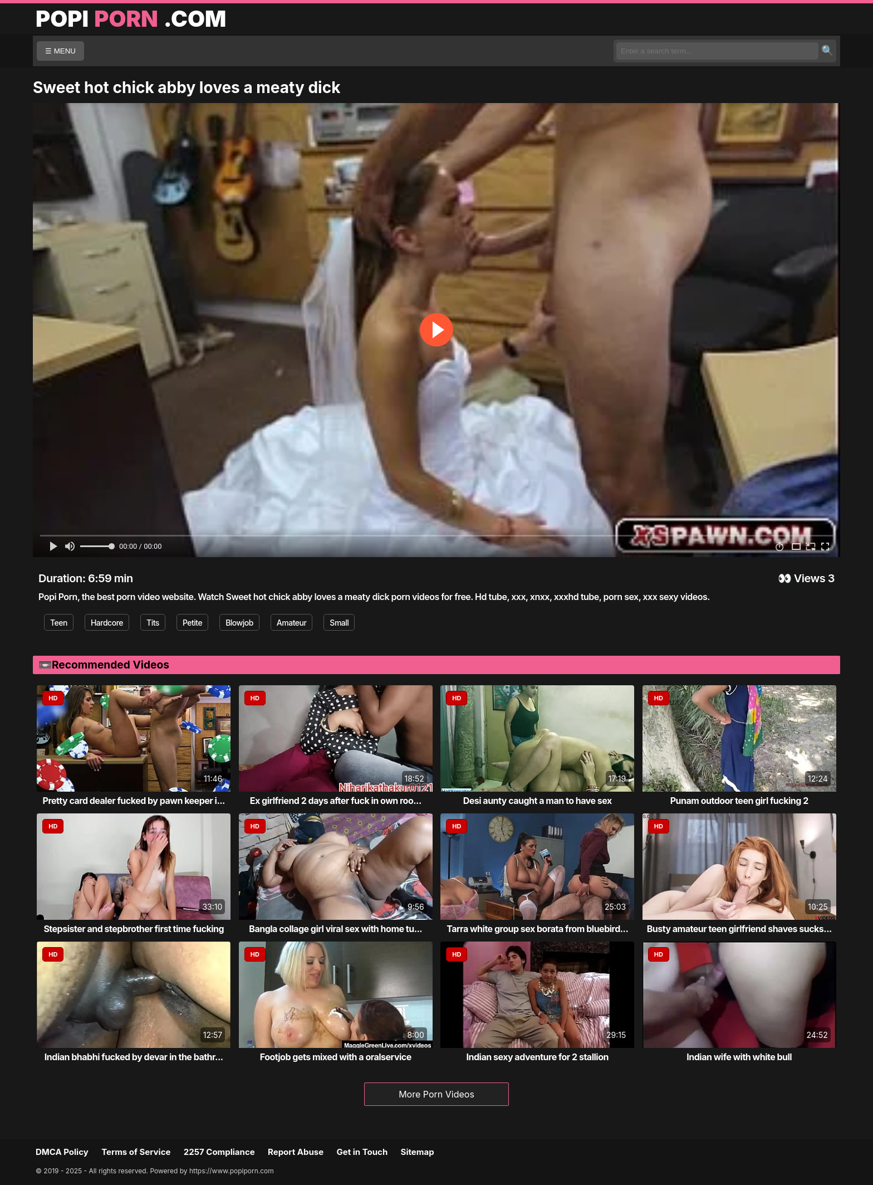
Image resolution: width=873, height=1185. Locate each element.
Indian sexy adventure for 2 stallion (538, 1056)
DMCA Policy (62, 1152)
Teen (58, 622)
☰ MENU (60, 51)
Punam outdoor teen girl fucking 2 (739, 800)
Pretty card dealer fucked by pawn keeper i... (134, 800)
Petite (192, 622)
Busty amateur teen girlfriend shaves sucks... (739, 928)
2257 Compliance (219, 1152)
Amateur (292, 622)
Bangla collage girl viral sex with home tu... (335, 928)
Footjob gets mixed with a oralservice (335, 1056)
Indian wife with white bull (739, 1056)
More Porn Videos (436, 1094)
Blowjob (239, 622)
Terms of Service (135, 1152)
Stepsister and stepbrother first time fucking (133, 928)
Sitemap (417, 1152)
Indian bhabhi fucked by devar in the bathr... (134, 1056)
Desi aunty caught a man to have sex (537, 800)
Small (339, 622)
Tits (152, 622)
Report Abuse (295, 1152)
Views (810, 578)
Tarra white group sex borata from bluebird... (537, 928)
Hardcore (107, 622)
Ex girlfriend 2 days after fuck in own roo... (335, 800)
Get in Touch (362, 1152)
